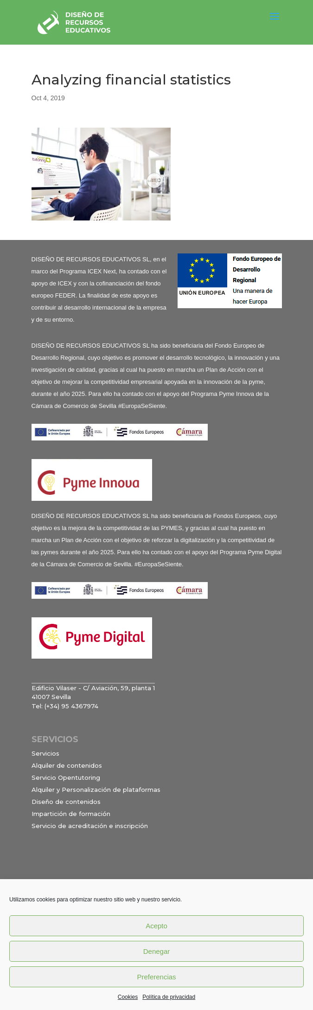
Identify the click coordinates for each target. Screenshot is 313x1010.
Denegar (156, 951)
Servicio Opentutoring (66, 777)
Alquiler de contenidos (67, 765)
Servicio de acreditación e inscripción (90, 825)
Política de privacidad (168, 997)
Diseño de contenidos (66, 801)
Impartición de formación (71, 813)
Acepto (156, 926)
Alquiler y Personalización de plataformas (96, 789)
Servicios (45, 753)
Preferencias (156, 977)
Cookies (128, 997)
